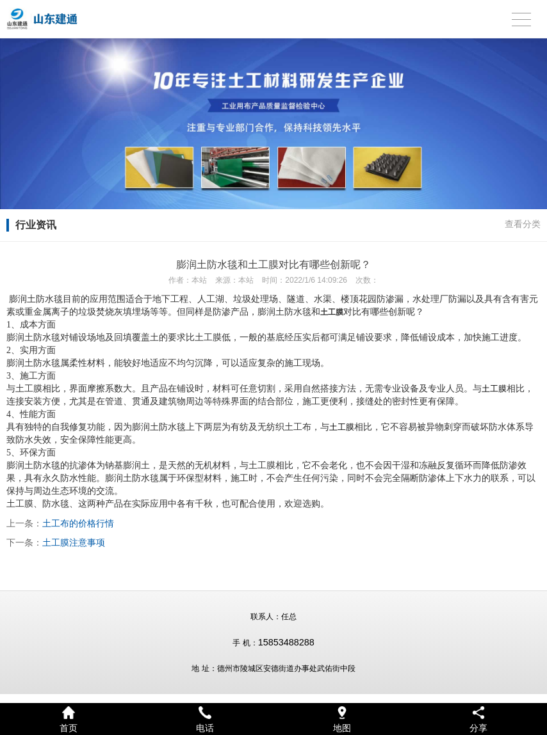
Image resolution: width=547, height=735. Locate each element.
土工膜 (494, 388)
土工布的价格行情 (78, 523)
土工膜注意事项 (73, 542)
